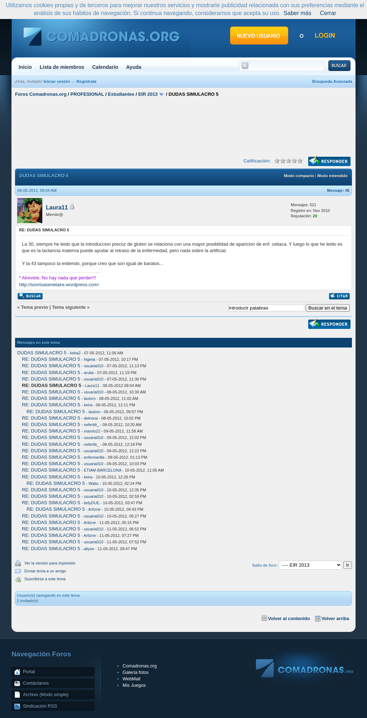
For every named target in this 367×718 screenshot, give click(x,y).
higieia (89, 359)
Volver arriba (335, 618)
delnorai (91, 418)
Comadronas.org (140, 666)
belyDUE (91, 503)
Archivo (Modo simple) (45, 694)
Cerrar (328, 13)
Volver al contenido (289, 618)
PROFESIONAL (87, 94)
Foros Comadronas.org (41, 94)
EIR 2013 (148, 94)
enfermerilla (94, 457)
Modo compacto (299, 176)
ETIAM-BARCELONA (102, 470)
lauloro (90, 398)
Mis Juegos (134, 685)
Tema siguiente (69, 307)
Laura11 (57, 207)
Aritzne (94, 509)
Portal (29, 671)
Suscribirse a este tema (45, 579)
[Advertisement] (183, 126)
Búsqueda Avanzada (332, 81)
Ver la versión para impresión (49, 563)
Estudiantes (121, 94)
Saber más (297, 13)
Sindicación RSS (40, 706)
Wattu (94, 483)
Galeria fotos (136, 672)
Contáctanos (36, 683)
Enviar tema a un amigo (45, 571)
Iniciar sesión (57, 81)
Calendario (105, 67)
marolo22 (92, 431)
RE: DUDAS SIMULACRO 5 (51, 359)
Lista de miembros (62, 67)
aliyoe (89, 549)
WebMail (131, 678)
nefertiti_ (91, 424)
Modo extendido (333, 176)
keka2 (75, 353)
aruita (89, 372)
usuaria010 (93, 366)
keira (88, 405)
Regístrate (86, 81)
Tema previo (34, 307)
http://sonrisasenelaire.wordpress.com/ (59, 284)
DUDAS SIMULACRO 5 (41, 352)
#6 (347, 190)
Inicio (25, 67)
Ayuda (134, 67)
